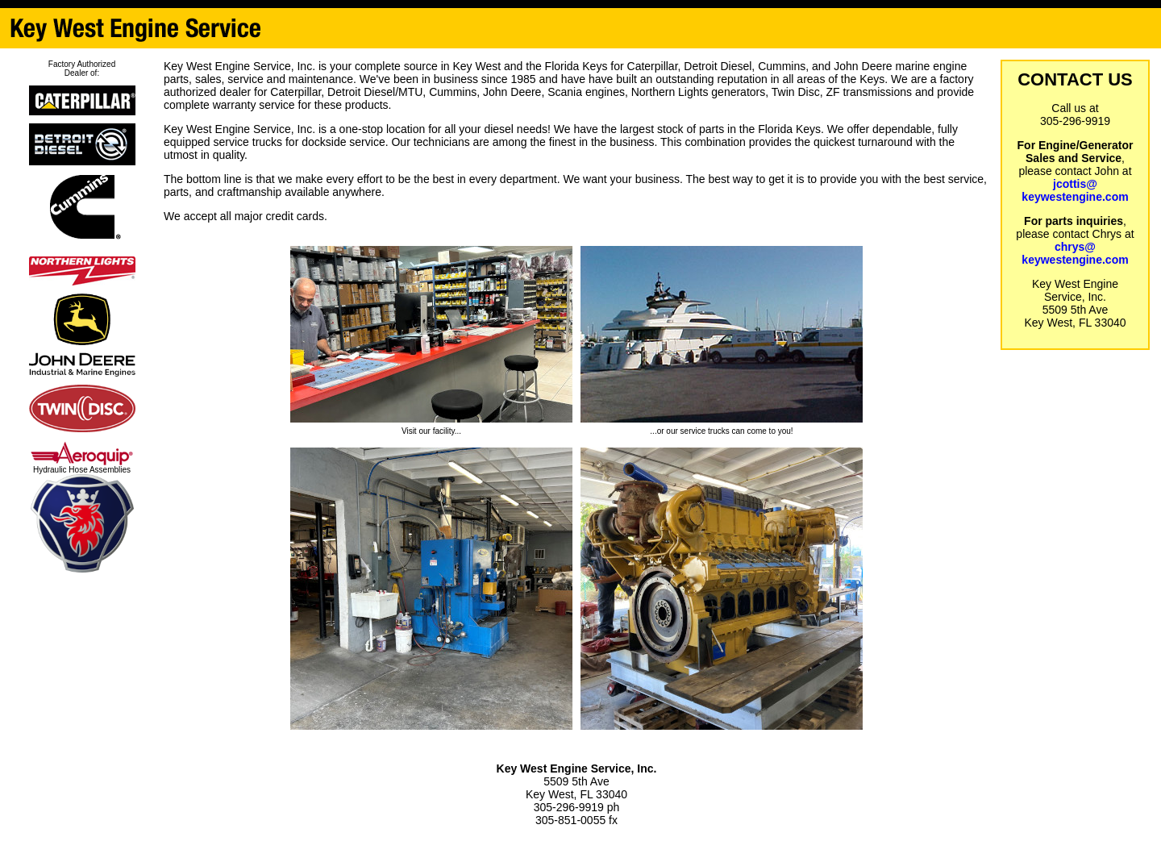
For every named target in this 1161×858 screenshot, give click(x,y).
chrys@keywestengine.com (1075, 253)
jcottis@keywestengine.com (1075, 190)
